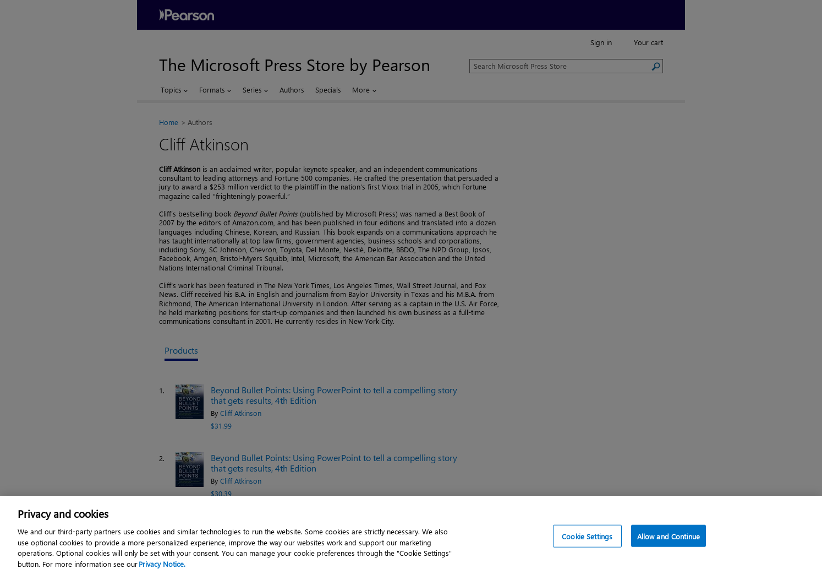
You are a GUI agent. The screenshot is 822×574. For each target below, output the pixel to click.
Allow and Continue (668, 538)
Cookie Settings (587, 538)
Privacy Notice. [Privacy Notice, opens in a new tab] (162, 565)
